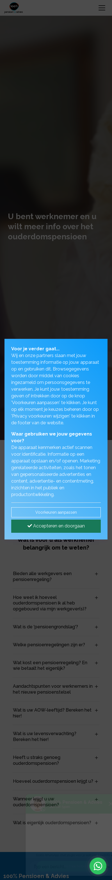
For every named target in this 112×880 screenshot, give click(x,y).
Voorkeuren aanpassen (56, 512)
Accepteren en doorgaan (56, 526)
